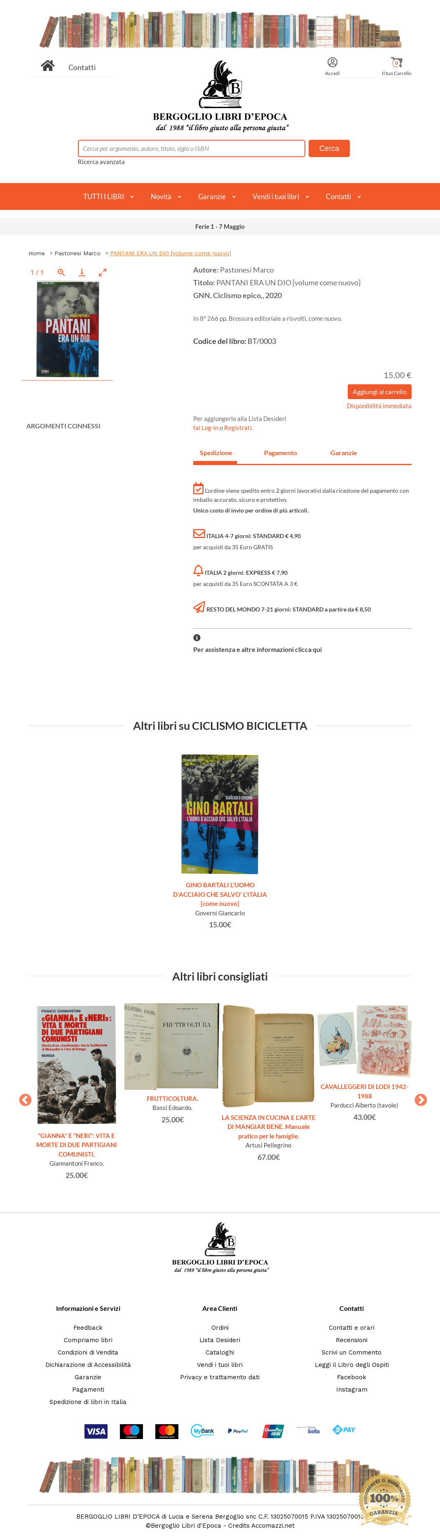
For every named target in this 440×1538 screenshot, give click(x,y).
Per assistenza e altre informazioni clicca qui (257, 649)
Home (36, 253)
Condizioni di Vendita (88, 1352)
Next (418, 1098)
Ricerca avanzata (101, 161)
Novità (161, 196)
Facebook (351, 1377)
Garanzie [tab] (343, 452)
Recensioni (351, 1340)
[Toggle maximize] (102, 272)
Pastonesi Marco (77, 253)
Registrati (238, 427)
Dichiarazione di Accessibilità (88, 1365)
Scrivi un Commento (351, 1352)
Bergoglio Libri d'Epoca (186, 1525)
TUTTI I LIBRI (103, 196)
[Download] (82, 272)
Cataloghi (220, 1352)
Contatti (82, 67)
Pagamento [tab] (280, 452)
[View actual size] (61, 272)
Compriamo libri (88, 1340)
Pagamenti (88, 1389)
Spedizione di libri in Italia (87, 1402)
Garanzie (212, 196)
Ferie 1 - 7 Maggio (220, 226)
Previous (22, 1098)
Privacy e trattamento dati (220, 1377)
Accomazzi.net (273, 1525)
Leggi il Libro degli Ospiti (352, 1365)
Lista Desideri (219, 1340)
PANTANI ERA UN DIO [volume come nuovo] (170, 253)
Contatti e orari (351, 1327)
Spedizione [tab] (216, 452)
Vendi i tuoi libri (276, 196)
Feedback (88, 1327)
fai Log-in (206, 427)
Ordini (220, 1327)
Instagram (351, 1389)
